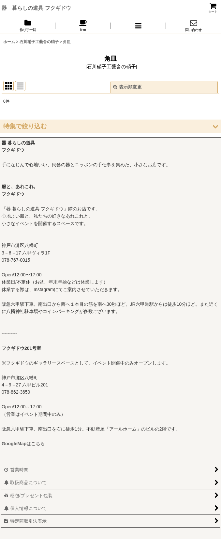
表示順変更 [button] (127, 87)
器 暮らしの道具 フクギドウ (36, 8)
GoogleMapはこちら (23, 443)
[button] (138, 26)
